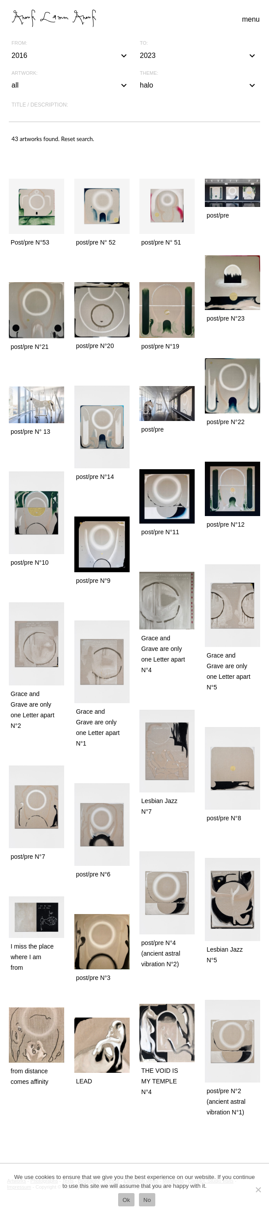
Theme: (149, 73)
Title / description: (40, 104)
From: (19, 43)
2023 (198, 55)
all (70, 85)
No (147, 1200)
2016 (70, 55)
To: (144, 43)
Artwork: (25, 73)
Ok (126, 1200)
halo (198, 85)
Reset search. (77, 138)
